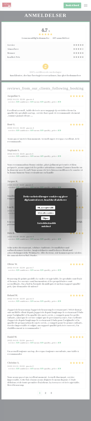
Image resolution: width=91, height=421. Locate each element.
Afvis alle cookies (45, 213)
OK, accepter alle (45, 207)
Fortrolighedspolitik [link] (46, 223)
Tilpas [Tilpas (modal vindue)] (46, 218)
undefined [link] (46, 226)
